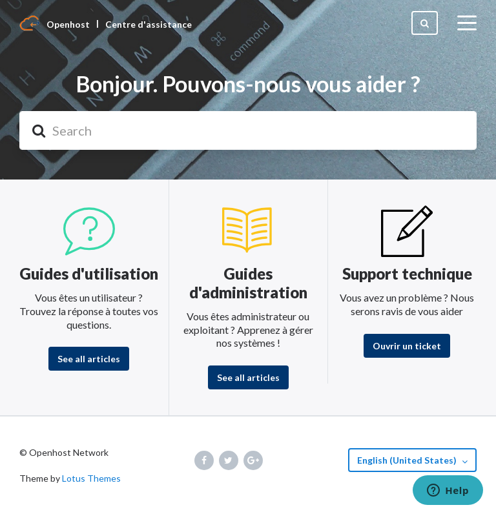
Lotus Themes (91, 478)
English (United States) (408, 460)
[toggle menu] (467, 23)
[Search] (248, 130)
